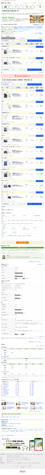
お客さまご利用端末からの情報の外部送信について (19, 454)
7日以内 (24, 235)
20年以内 (31, 220)
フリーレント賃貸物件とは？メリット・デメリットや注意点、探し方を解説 (39, 408)
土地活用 (11, 461)
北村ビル (3, 135)
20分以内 (31, 223)
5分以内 (13, 223)
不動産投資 (26, 459)
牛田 (20, 423)
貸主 (13, 209)
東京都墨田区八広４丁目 (5, 169)
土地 (23, 459)
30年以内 (40, 220)
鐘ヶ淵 (16, 423)
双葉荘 (3, 101)
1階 (13, 227)
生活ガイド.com (42, 336)
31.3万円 (26, 365)
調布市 (33, 393)
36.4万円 (12, 352)
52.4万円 (26, 367)
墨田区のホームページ (40, 264)
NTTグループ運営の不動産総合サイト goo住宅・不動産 (8, 0)
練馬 (18, 388)
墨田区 (33, 395)
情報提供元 (34, 454)
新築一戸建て (17, 459)
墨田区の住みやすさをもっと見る (35, 261)
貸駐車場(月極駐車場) (37, 215)
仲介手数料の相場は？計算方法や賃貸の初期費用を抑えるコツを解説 (10, 408)
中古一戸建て (21, 459)
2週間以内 (28, 235)
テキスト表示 (8, 38)
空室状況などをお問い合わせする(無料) (34, 40)
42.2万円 (12, 367)
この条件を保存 (40, 33)
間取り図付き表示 (22, 38)
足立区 (33, 384)
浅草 (2, 423)
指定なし (4, 220)
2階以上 (25, 227)
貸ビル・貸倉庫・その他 (6, 216)
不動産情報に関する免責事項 (10, 435)
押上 (9, 423)
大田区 (33, 388)
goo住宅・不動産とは (9, 454)
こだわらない (5, 235)
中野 (18, 393)
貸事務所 (4, 215)
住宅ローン (29, 459)
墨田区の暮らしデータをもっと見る (35, 341)
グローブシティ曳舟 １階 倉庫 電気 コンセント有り (11, 57)
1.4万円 (26, 360)
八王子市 (33, 392)
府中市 (33, 389)
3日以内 (19, 235)
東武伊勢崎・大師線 (6, 389)
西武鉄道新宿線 (5, 384)
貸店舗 (14, 215)
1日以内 (15, 235)
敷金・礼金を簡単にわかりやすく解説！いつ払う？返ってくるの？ (39, 403)
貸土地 (24, 215)
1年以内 (9, 220)
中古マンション (13, 459)
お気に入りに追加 (22, 40)
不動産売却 (8, 461)
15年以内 (26, 220)
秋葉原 (18, 389)
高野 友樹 (8, 255)
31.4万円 (12, 365)
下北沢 (18, 385)
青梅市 (33, 385)
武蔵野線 (4, 388)
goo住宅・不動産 (2, 454)
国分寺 (18, 395)
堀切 (18, 423)
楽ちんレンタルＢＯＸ (5, 180)
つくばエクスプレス (6, 385)
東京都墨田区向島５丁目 (5, 46)
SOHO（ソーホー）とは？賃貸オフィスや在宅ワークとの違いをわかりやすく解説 (10, 403)
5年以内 (17, 220)
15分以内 (26, 223)
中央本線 (4, 395)
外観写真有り (15, 232)
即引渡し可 (35, 227)
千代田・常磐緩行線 (6, 393)
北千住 (18, 384)
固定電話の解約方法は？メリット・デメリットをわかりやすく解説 (25, 403)
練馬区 (33, 382)
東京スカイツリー (5, 423)
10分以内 (22, 223)
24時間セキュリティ (5, 227)
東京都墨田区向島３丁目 (5, 112)
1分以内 (9, 223)
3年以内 (13, 220)
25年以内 (36, 220)
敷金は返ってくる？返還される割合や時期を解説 (25, 408)
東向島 (13, 423)
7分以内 (17, 223)
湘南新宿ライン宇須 (6, 382)
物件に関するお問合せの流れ (28, 454)
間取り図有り (4, 232)
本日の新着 (10, 235)
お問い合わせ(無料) (39, 46)
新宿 (18, 392)
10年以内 (22, 220)
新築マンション (9, 459)
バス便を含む (4, 224)
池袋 (18, 382)
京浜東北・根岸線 (5, 392)
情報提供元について (3, 435)
